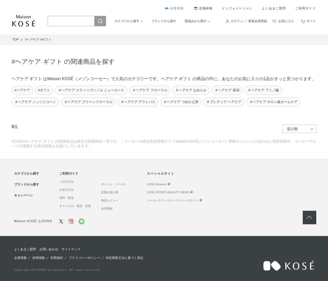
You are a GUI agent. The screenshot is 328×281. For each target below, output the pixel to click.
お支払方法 (66, 189)
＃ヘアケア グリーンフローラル (88, 102)
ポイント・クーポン (114, 184)
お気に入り (286, 21)
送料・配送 (66, 197)
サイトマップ (70, 249)
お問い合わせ (48, 249)
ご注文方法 (66, 181)
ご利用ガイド (305, 8)
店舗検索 (206, 8)
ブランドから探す (163, 21)
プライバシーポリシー (84, 258)
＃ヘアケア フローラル (149, 90)
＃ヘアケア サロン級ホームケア (273, 102)
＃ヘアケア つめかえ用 (180, 102)
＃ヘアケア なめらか (191, 90)
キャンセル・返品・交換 (75, 205)
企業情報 (177, 8)
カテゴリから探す (126, 21)
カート (311, 21)
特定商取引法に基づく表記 (124, 258)
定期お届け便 (109, 192)
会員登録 (107, 208)
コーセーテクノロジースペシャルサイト (173, 200)
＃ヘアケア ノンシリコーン (35, 102)
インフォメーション (237, 8)
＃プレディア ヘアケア (223, 102)
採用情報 (38, 258)
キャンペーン (23, 195)
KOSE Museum (157, 184)
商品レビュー (109, 200)
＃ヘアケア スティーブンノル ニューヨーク (91, 90)
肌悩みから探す (196, 21)
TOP (15, 39)
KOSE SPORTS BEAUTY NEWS (168, 192)
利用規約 (57, 258)
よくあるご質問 (274, 8)
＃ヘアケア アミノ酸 (263, 90)
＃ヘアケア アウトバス (138, 102)
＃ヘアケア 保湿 (227, 90)
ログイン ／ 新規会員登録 (249, 21)
